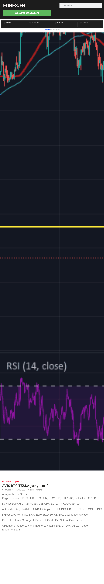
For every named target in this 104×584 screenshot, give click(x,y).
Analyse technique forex (12, 481)
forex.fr (14, 5)
